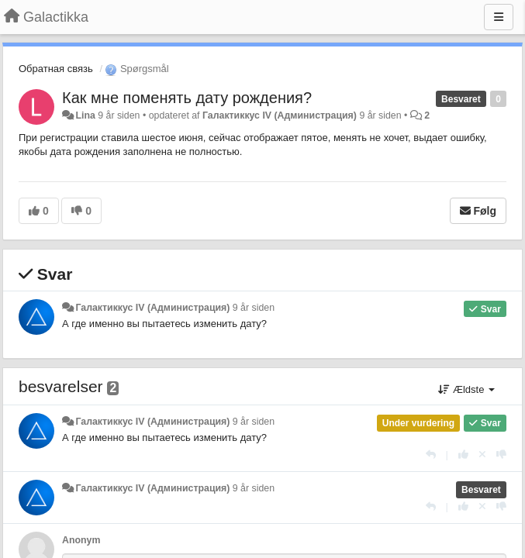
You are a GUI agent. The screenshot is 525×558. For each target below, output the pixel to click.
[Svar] (431, 454)
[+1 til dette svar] (463, 454)
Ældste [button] (466, 389)
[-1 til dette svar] (501, 454)
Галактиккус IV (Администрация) (279, 115)
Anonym (81, 540)
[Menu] (498, 17)
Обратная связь (56, 68)
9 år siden (254, 307)
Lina (85, 115)
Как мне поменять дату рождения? (187, 97)
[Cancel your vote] (482, 454)
